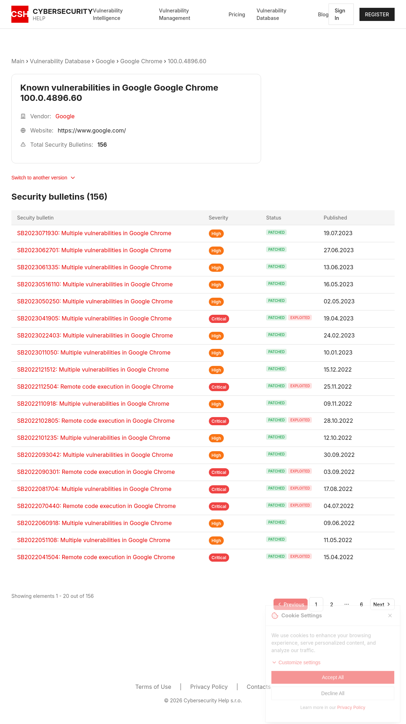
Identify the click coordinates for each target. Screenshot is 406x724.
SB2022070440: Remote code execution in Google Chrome (96, 505)
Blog (323, 14)
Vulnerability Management (174, 14)
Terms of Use (153, 686)
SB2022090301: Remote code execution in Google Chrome (96, 471)
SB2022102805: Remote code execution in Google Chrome (96, 420)
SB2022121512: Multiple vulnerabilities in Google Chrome (93, 369)
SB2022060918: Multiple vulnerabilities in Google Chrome (94, 522)
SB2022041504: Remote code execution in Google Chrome (96, 557)
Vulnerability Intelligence (108, 14)
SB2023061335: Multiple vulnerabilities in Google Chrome (94, 267)
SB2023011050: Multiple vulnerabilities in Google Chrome (93, 352)
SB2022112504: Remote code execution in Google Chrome (95, 386)
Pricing (237, 14)
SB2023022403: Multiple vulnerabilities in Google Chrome (95, 335)
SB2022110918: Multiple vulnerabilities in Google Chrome (93, 403)
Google (105, 61)
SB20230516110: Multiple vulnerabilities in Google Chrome (95, 284)
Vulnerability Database (271, 14)
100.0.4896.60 (187, 61)
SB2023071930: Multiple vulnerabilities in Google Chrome (94, 233)
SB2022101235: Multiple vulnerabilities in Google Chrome (93, 437)
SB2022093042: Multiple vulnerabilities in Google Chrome (95, 454)
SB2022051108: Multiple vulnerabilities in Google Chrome (93, 540)
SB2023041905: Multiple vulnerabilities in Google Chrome (94, 318)
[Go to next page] (382, 604)
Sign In (340, 14)
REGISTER (377, 14)
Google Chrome (141, 61)
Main (18, 61)
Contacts (259, 686)
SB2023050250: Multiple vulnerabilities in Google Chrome (95, 301)
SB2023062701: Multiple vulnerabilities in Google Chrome (94, 250)
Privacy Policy (209, 686)
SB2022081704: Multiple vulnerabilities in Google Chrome (94, 488)
